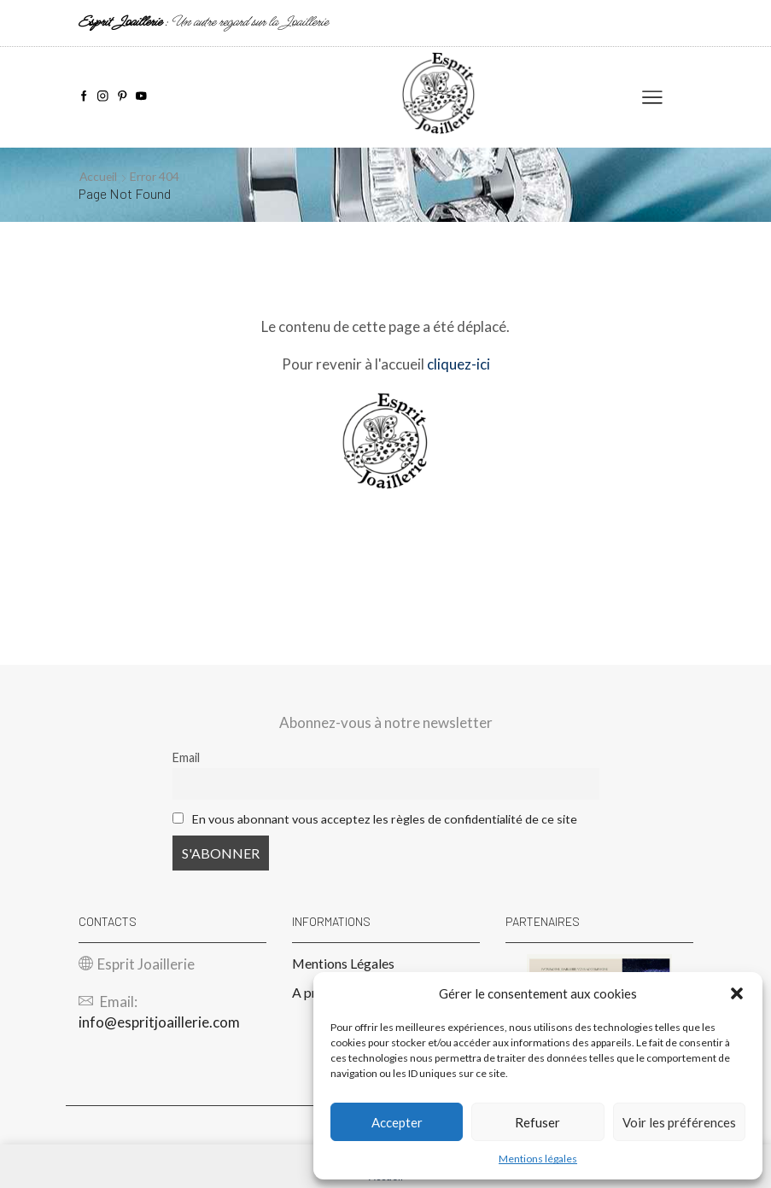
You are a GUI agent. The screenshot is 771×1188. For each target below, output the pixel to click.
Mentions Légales (343, 963)
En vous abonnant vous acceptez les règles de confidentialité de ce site (384, 819)
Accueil (99, 176)
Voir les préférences (679, 1122)
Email (186, 757)
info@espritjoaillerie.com (159, 1022)
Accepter (397, 1122)
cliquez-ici (458, 364)
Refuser (537, 1122)
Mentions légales (538, 1158)
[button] (736, 993)
